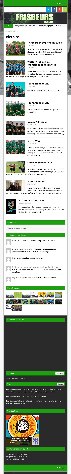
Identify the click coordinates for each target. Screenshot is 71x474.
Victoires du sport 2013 (31, 200)
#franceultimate (49, 392)
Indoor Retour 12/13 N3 (33, 258)
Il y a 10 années (11, 390)
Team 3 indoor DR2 (38, 102)
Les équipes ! (10, 459)
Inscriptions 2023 (11, 457)
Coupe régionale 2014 (39, 162)
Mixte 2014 (33, 141)
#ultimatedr (40, 392)
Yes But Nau (12, 411)
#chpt (34, 392)
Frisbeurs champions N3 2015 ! (44, 42)
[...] (54, 54)
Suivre (60, 384)
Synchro (59, 373)
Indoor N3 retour (37, 121)
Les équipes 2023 (11, 454)
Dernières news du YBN (19, 449)
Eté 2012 (51, 240)
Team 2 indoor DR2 (38, 83)
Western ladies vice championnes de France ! (41, 63)
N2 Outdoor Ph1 (36, 181)
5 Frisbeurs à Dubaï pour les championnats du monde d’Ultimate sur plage (37, 269)
